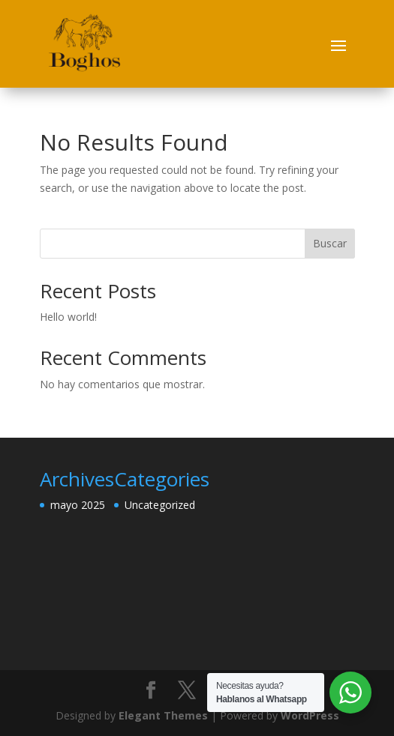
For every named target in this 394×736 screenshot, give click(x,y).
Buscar (330, 243)
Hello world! (68, 317)
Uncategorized (160, 505)
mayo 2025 (77, 505)
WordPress (310, 715)
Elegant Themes (163, 715)
